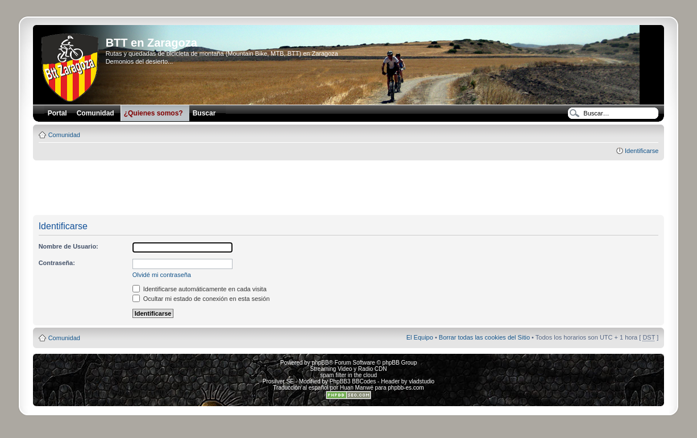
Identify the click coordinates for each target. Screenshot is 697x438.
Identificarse (641, 150)
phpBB (320, 363)
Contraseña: (57, 262)
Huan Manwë (357, 388)
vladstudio (421, 381)
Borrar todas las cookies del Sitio (484, 337)
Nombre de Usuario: (68, 246)
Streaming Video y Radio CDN (348, 369)
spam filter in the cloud (348, 375)
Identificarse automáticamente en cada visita (199, 289)
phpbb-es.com (406, 388)
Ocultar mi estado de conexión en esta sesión (201, 298)
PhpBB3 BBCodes (353, 381)
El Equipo (419, 337)
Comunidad (64, 134)
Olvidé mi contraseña (161, 274)
